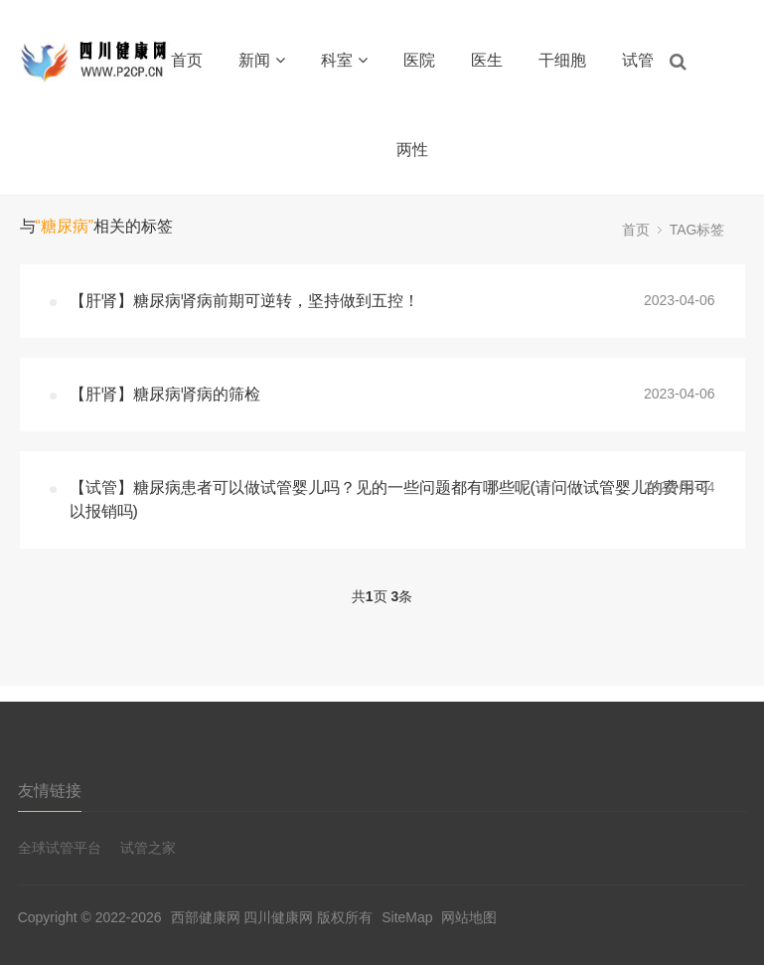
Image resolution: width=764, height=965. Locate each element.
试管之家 (148, 848)
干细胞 (562, 60)
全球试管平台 (59, 848)
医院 (419, 60)
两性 (412, 149)
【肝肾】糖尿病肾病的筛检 (165, 394)
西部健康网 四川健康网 (242, 917)
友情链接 (49, 790)
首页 (187, 60)
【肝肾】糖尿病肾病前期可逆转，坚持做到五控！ (244, 300)
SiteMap (407, 917)
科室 (344, 60)
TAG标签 (697, 230)
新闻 (261, 60)
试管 (638, 60)
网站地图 (469, 917)
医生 (487, 60)
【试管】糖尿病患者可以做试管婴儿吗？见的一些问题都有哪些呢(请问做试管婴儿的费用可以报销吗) (390, 499)
